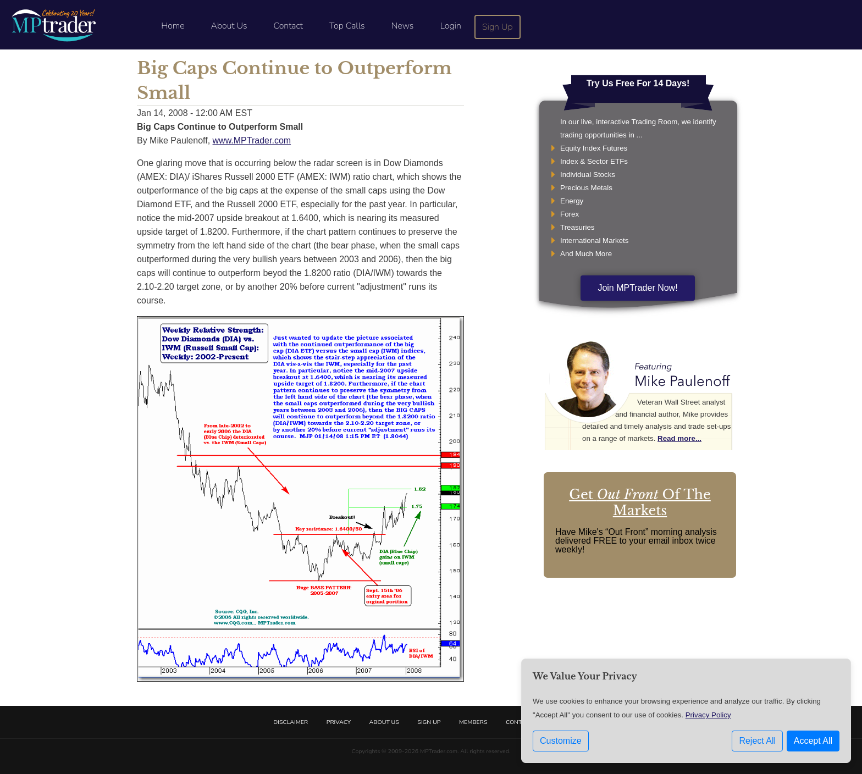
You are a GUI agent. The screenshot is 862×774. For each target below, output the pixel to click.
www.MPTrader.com (252, 140)
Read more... (679, 438)
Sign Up (497, 27)
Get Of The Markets (640, 502)
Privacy (339, 722)
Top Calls (347, 26)
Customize (561, 740)
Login (450, 26)
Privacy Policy (708, 715)
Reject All (757, 740)
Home (172, 26)
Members (473, 722)
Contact (288, 26)
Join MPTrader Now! (637, 287)
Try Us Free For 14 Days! (638, 83)
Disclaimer (290, 722)
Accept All (813, 740)
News (402, 26)
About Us (229, 26)
